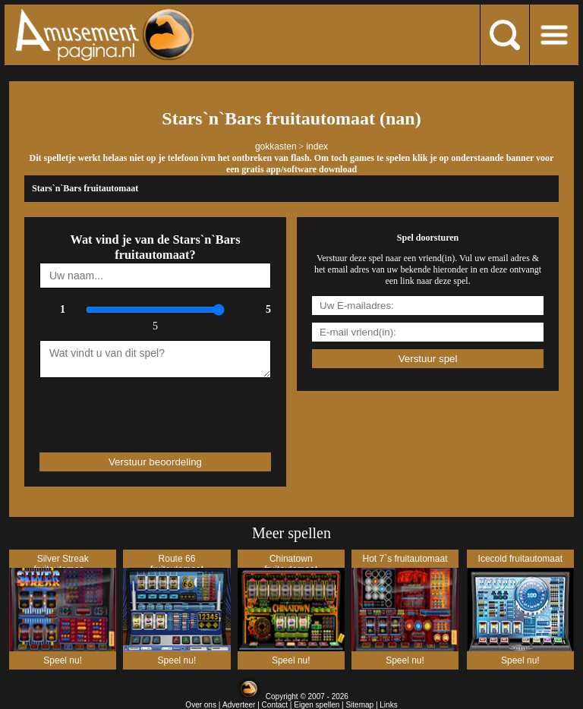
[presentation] (128, 408)
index (317, 146)
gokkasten (276, 146)
